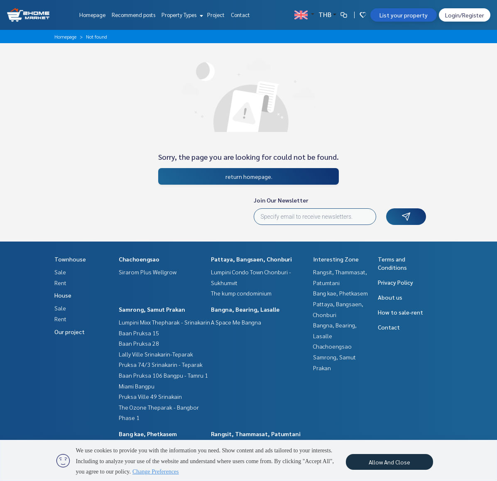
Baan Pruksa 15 (139, 333)
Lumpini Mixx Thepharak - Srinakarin (164, 322)
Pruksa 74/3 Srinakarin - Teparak (161, 364)
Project (216, 14)
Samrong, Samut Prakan (152, 309)
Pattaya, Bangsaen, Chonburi (251, 259)
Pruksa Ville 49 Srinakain (150, 396)
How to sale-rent (400, 312)
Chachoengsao (139, 259)
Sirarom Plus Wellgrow (147, 272)
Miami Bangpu (136, 386)
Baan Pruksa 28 (139, 343)
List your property (403, 15)
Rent (60, 282)
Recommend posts (133, 14)
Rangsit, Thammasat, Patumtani (256, 433)
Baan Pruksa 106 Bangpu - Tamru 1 (163, 375)
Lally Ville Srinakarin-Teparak (156, 354)
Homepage (92, 14)
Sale (60, 272)
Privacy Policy (395, 282)
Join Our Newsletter (281, 200)
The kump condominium (241, 293)
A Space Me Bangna (236, 322)
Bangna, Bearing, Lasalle (245, 309)
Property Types (181, 14)
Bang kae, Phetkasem (148, 433)
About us (390, 297)
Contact (240, 14)
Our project (69, 331)
